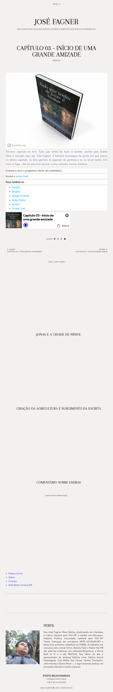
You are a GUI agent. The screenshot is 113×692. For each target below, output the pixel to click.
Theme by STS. (66, 688)
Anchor (16, 204)
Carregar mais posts (56, 679)
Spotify (16, 187)
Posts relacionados (56, 682)
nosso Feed (22, 176)
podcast (57, 60)
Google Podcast (20, 195)
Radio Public (19, 200)
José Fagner (56, 21)
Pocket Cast (18, 208)
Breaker (16, 191)
